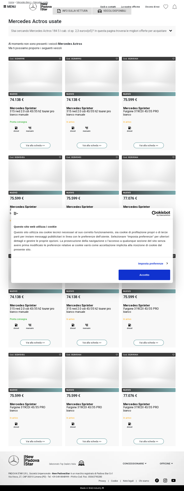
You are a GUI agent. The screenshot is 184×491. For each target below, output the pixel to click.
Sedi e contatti (108, 6)
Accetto (144, 274)
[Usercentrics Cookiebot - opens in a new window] (154, 213)
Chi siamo (144, 481)
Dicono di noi (152, 6)
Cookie (114, 481)
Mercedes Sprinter (35, 111)
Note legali (128, 481)
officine (165, 463)
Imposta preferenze (150, 263)
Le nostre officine (130, 6)
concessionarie (133, 463)
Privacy (102, 481)
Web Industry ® (96, 488)
